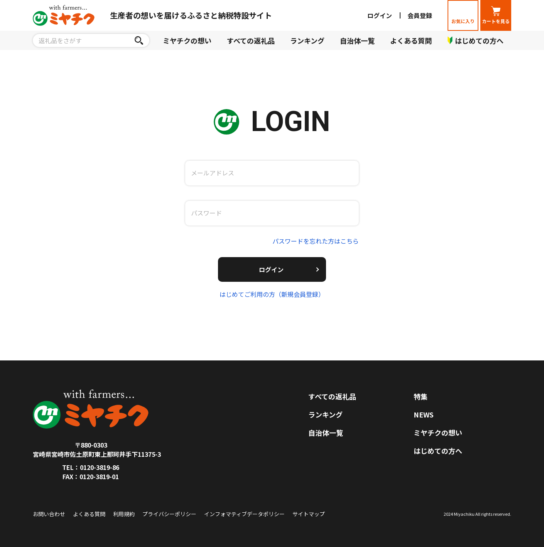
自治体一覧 (357, 40)
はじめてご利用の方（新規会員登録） (272, 294)
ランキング (307, 40)
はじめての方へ (438, 451)
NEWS (424, 414)
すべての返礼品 (251, 40)
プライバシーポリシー (169, 514)
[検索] (138, 40)
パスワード (206, 212)
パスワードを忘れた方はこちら (315, 241)
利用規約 (124, 514)
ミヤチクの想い (187, 40)
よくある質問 (411, 40)
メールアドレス (212, 172)
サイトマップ (308, 514)
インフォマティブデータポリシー (244, 514)
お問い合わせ (49, 514)
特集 (420, 396)
